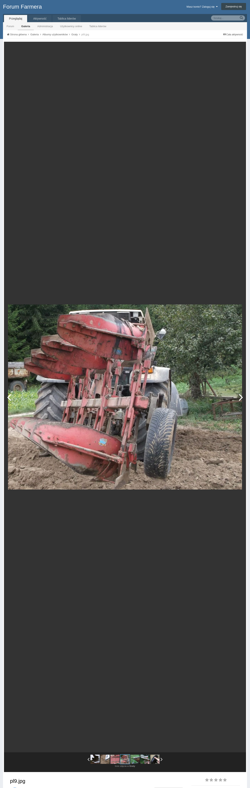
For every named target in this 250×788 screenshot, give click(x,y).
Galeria (25, 26)
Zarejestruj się (233, 6)
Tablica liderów (97, 26)
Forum (10, 26)
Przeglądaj (15, 18)
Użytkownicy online (71, 26)
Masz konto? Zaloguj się (202, 6)
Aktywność (40, 18)
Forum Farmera (22, 7)
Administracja (45, 26)
